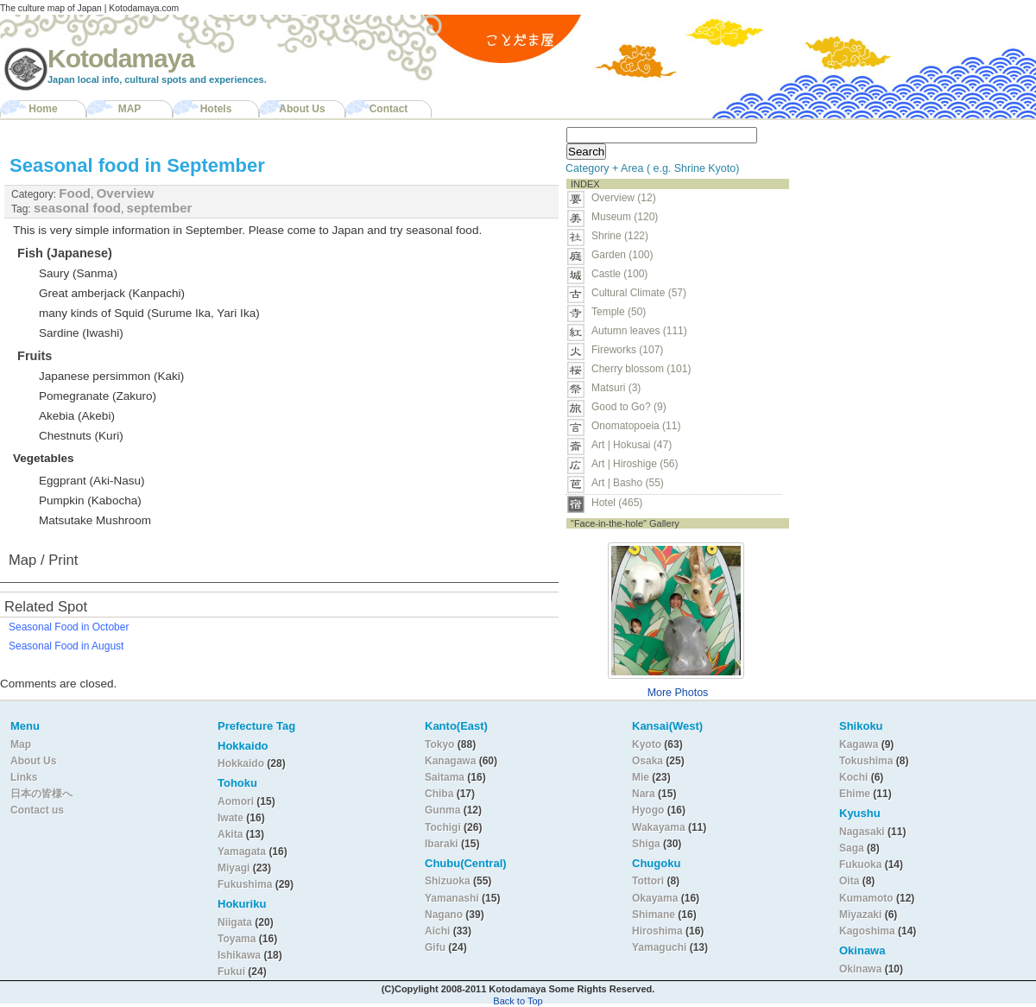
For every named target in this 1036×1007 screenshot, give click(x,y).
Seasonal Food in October (69, 627)
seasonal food (77, 207)
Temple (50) (618, 312)
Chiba (439, 794)
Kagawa (858, 744)
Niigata (235, 922)
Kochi (853, 777)
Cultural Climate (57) (638, 293)
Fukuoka (860, 864)
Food (75, 193)
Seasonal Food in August (66, 646)
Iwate (230, 818)
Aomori (237, 801)
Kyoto (646, 744)
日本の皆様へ (41, 794)
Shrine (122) (619, 236)
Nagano (445, 915)
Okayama (655, 898)
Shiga (646, 844)
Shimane (653, 915)
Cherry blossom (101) (641, 369)
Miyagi (235, 868)
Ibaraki (441, 844)
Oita (849, 881)
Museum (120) (629, 217)
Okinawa (860, 969)
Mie (640, 777)
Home (42, 109)
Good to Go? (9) (628, 407)
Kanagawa (450, 761)
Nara (645, 794)
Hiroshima (657, 931)
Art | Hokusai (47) (631, 445)
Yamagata (243, 852)
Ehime (854, 794)
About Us (302, 109)
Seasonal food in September (137, 165)
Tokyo (441, 744)
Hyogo (648, 810)
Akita (232, 834)
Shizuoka (448, 881)
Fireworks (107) (627, 350)
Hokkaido (241, 763)
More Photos (678, 693)
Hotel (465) (616, 503)
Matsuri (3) (616, 388)
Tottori (648, 881)
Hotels (216, 109)
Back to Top (517, 1001)
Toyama (237, 939)
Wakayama (658, 827)
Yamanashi (453, 898)
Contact (389, 109)
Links (23, 777)
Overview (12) (623, 198)
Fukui (233, 972)
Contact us (37, 810)
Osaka (647, 761)
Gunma (442, 810)
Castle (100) (619, 274)
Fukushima (246, 884)
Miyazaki (860, 915)
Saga (851, 848)
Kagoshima (867, 931)
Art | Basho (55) (627, 483)
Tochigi (444, 827)
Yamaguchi (659, 947)
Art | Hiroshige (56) (634, 464)
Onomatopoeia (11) (635, 426)
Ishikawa (240, 955)
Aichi (437, 931)
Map (20, 744)
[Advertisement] (905, 230)
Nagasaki (862, 832)
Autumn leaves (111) (639, 331)
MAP (130, 109)
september (160, 207)
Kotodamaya (120, 58)
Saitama (444, 777)
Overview (126, 193)
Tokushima (866, 761)
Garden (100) (622, 255)
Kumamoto (866, 898)
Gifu (435, 947)
